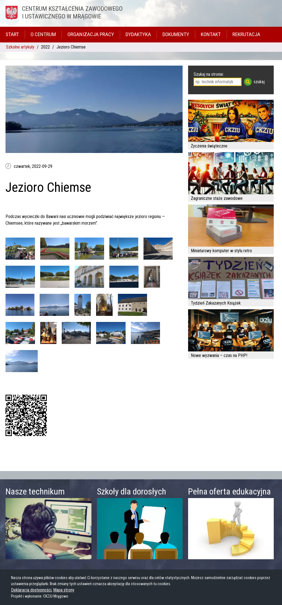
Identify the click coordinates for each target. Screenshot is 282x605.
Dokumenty (175, 34)
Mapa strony (63, 590)
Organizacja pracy (90, 34)
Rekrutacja (246, 34)
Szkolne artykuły (20, 47)
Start (12, 34)
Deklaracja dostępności (31, 590)
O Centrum (43, 34)
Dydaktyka (138, 34)
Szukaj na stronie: (209, 74)
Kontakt (211, 34)
